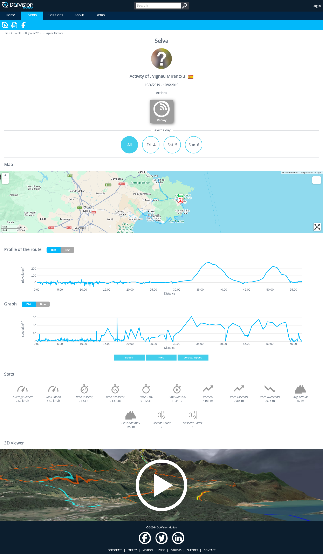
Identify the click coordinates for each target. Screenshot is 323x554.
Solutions (55, 15)
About (79, 15)
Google (317, 172)
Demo (100, 15)
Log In (317, 6)
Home (10, 15)
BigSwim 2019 (33, 33)
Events (32, 15)
